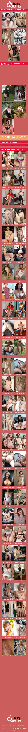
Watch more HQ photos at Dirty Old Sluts (14, 137)
